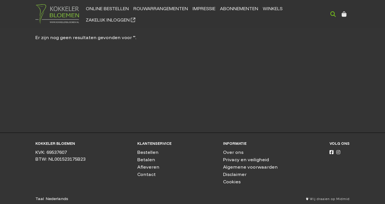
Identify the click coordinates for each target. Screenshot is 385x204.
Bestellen (148, 152)
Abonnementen (239, 8)
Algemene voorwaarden (250, 167)
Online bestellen (107, 8)
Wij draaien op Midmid (328, 199)
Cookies (232, 181)
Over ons (233, 152)
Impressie (203, 8)
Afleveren (148, 167)
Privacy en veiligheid (246, 159)
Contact (146, 174)
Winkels (273, 8)
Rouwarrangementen (160, 8)
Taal (39, 198)
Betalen (146, 159)
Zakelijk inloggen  (110, 20)
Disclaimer (235, 174)
